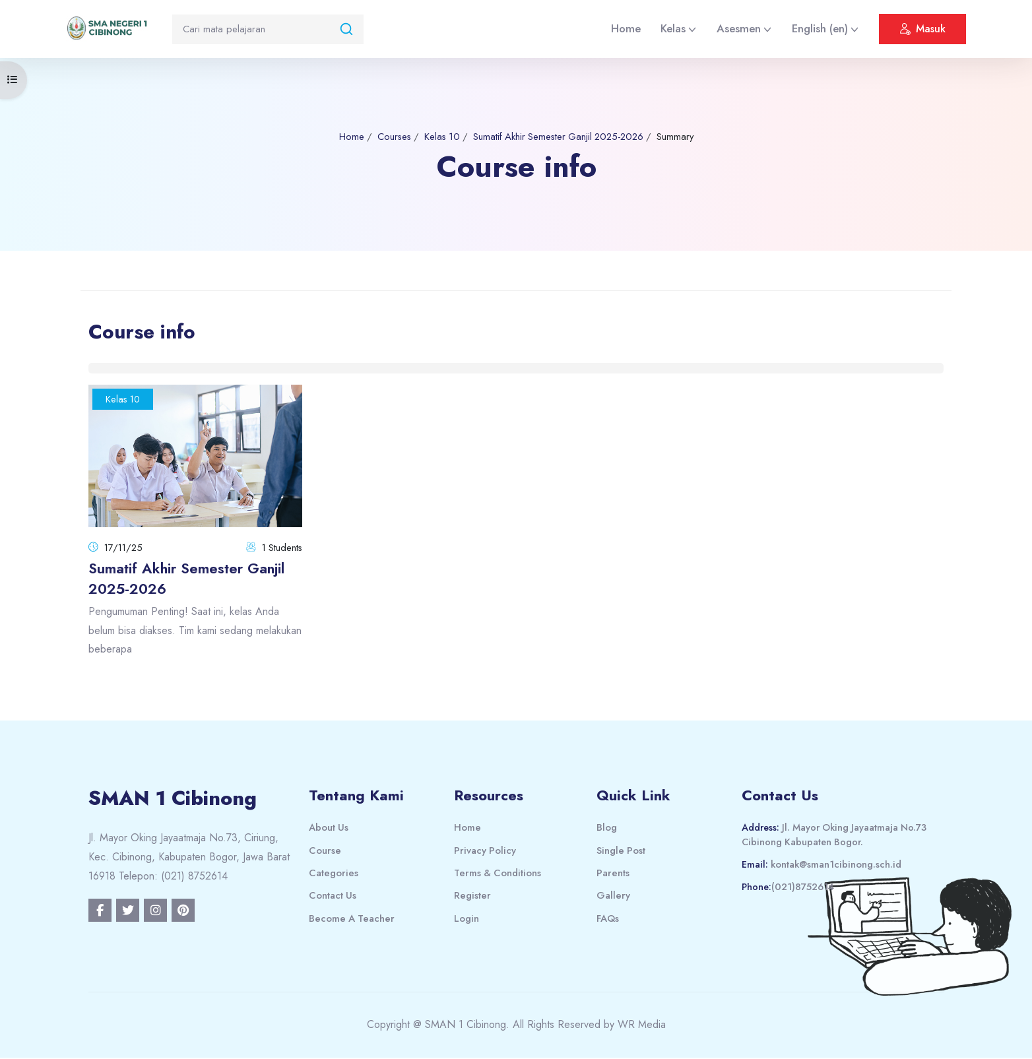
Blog (607, 828)
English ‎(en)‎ (820, 28)
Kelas (673, 28)
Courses (388, 136)
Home (626, 28)
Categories (333, 874)
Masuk (922, 30)
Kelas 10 (438, 136)
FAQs (608, 920)
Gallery (613, 896)
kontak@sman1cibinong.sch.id (838, 866)
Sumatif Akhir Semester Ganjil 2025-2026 (559, 136)
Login (466, 920)
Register (472, 896)
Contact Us (333, 896)
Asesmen (739, 28)
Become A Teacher (352, 920)
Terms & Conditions (498, 874)
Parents (613, 874)
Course (325, 851)
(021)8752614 (804, 889)
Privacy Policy (485, 851)
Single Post (621, 851)
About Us (329, 828)
